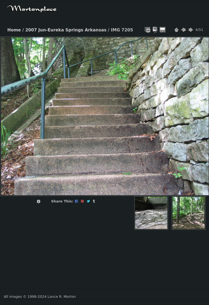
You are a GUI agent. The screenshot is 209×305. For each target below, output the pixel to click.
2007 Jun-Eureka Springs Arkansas (65, 30)
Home (14, 30)
